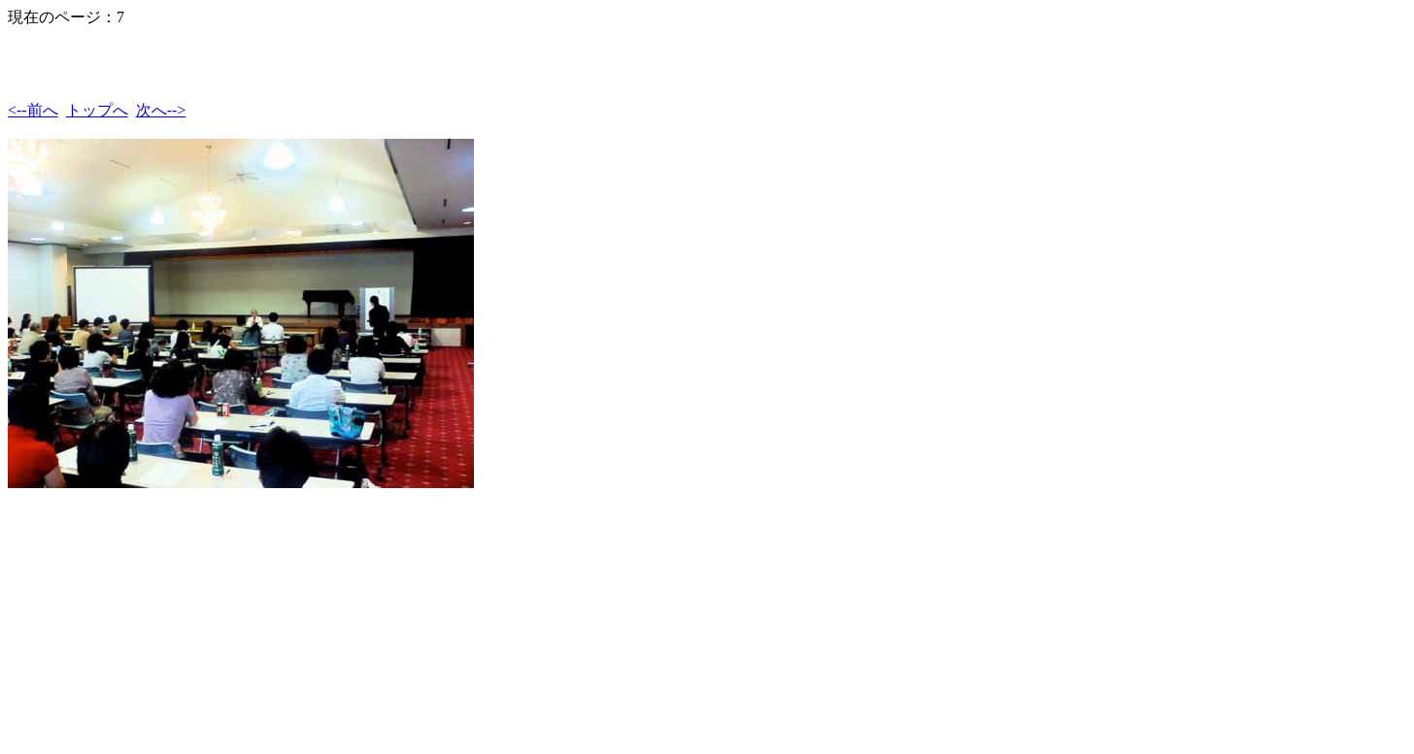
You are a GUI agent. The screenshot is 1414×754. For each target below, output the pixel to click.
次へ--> (161, 110)
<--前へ (33, 110)
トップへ (97, 110)
